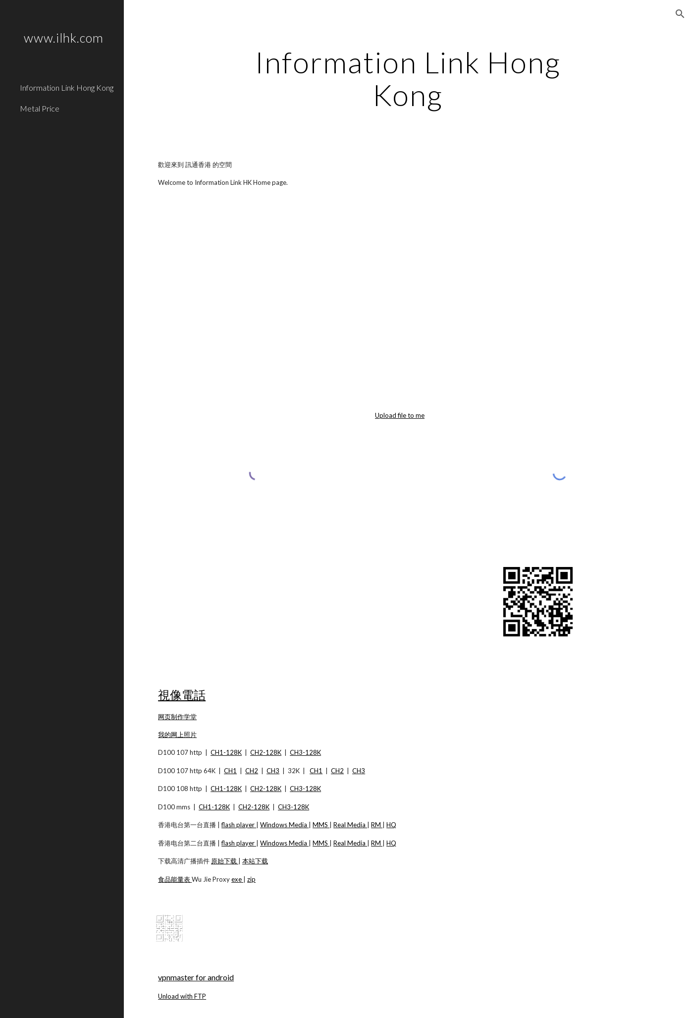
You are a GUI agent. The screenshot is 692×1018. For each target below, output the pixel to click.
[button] (680, 14)
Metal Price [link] (39, 108)
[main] (408, 78)
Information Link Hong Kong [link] (66, 87)
